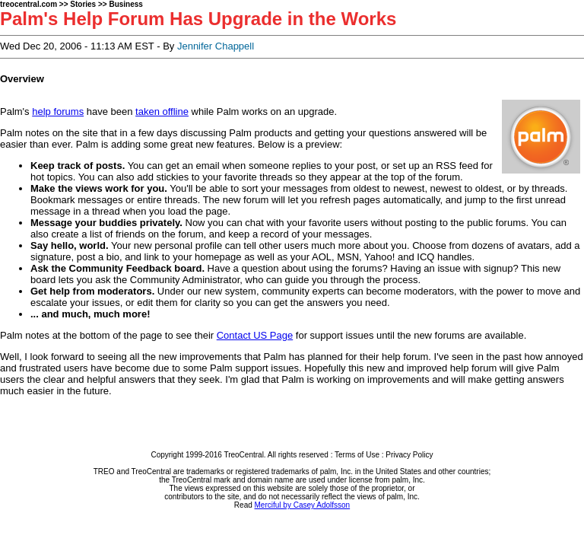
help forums (58, 111)
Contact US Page (255, 335)
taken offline (162, 111)
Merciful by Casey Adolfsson (303, 505)
